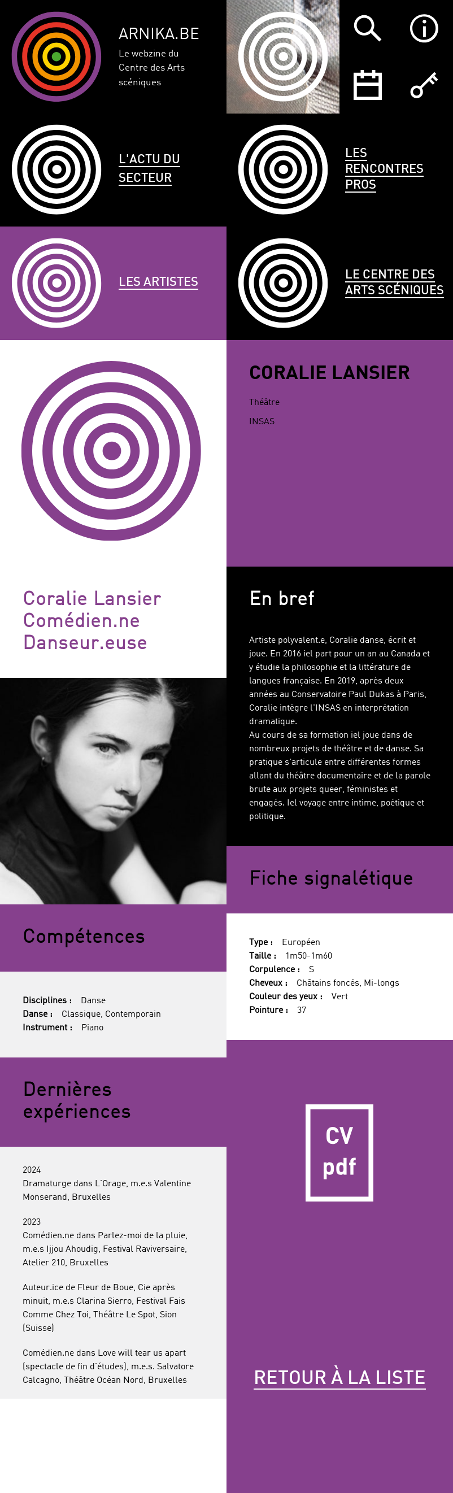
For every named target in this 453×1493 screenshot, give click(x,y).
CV (339, 1153)
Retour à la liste (340, 1378)
